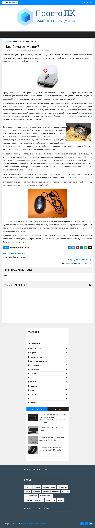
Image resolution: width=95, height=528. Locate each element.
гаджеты (33, 353)
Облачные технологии (38, 361)
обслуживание (36, 365)
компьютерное (43, 51)
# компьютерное (16, 247)
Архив (58, 409)
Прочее (33, 378)
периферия (34, 369)
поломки (33, 374)
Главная (8, 41)
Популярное (37, 409)
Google (33, 399)
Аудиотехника (35, 349)
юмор (52, 51)
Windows (33, 403)
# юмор (28, 247)
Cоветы (16, 41)
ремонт (33, 382)
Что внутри (34, 386)
